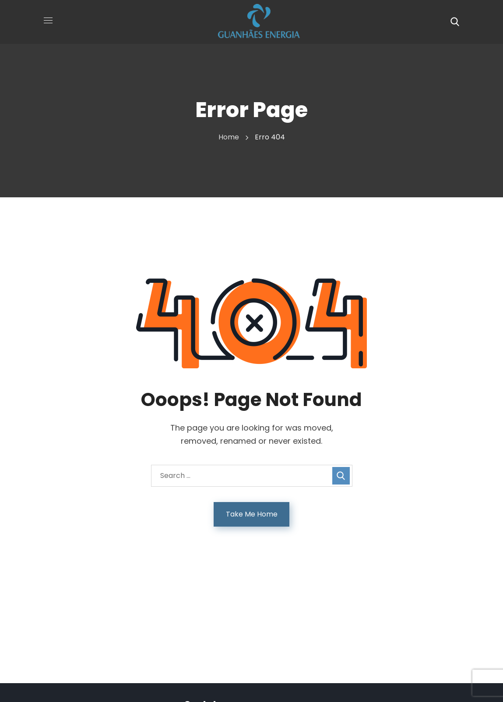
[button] (454, 22)
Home (228, 137)
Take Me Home (252, 514)
